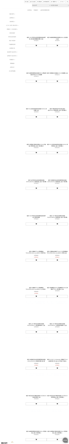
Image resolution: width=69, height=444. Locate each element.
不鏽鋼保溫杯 (12, 44)
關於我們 (12, 14)
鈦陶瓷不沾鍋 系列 (12, 55)
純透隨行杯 (12, 48)
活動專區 (12, 21)
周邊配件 (12, 59)
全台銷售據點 (12, 71)
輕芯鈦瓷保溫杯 (12, 36)
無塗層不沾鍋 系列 (12, 52)
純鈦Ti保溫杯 (12, 40)
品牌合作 (12, 67)
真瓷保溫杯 (12, 33)
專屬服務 (12, 63)
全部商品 (29, 10)
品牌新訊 (12, 17)
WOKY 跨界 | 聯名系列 (12, 25)
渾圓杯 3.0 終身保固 (12, 29)
